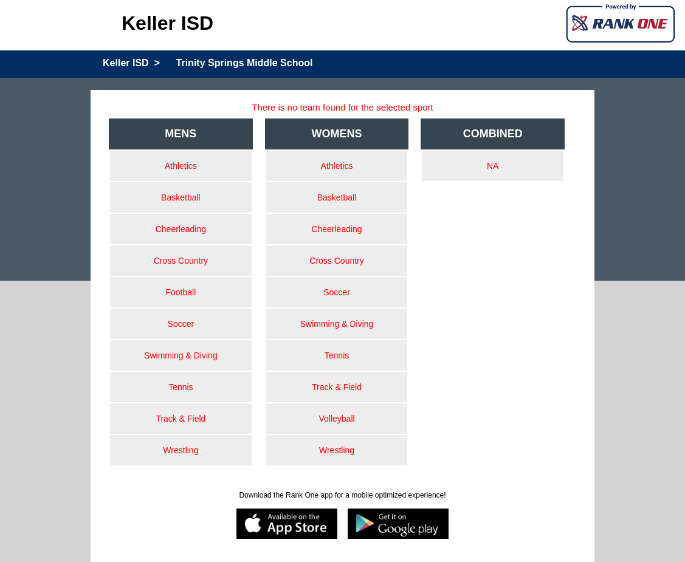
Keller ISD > (131, 63)
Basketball (181, 197)
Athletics (181, 166)
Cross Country (181, 261)
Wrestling (180, 450)
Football (180, 292)
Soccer (181, 324)
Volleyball (336, 418)
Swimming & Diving (181, 355)
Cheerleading (181, 229)
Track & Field (180, 418)
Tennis (180, 387)
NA (492, 166)
